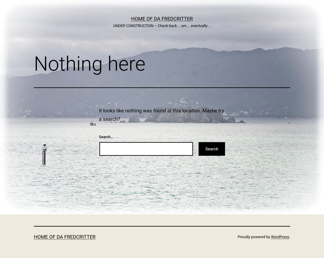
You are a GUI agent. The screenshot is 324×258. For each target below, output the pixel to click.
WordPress (280, 237)
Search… (106, 137)
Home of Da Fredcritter (162, 19)
